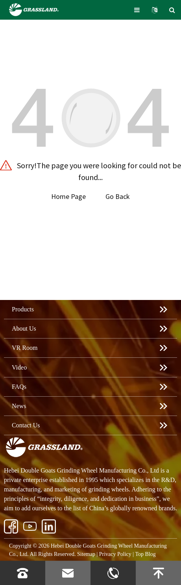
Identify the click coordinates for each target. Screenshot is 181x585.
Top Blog (145, 554)
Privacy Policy (115, 554)
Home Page (68, 196)
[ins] (30, 526)
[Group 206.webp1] (49, 526)
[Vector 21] (11, 526)
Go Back (117, 196)
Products (23, 309)
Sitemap (86, 554)
